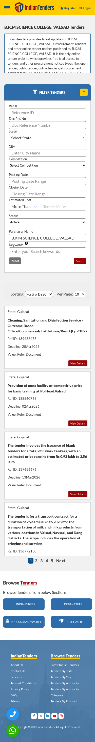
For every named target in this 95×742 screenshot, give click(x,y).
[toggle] (84, 92)
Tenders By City (61, 677)
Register (68, 8)
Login (84, 8)
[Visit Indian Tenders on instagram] (61, 716)
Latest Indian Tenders (65, 665)
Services (16, 677)
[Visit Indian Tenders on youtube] (54, 716)
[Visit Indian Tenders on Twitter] (41, 716)
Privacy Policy (20, 689)
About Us (17, 665)
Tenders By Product (64, 701)
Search (80, 261)
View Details (78, 363)
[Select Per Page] (79, 294)
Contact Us (18, 671)
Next (60, 560)
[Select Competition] (47, 165)
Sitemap (16, 701)
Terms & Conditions (23, 683)
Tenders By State (61, 671)
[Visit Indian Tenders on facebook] (34, 716)
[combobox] (47, 137)
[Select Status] (47, 222)
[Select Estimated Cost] (25, 206)
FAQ (14, 695)
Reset (15, 261)
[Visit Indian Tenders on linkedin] (48, 716)
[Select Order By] (39, 294)
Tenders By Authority (65, 683)
